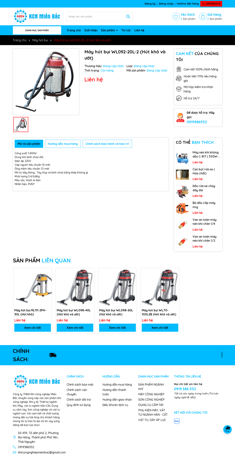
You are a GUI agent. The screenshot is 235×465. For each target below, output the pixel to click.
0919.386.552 (185, 389)
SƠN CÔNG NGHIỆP (151, 399)
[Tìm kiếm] (128, 16)
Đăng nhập (166, 3)
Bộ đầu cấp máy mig (204, 205)
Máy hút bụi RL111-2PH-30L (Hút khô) (30, 312)
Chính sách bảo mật (80, 384)
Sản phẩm (108, 30)
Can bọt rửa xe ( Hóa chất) (204, 171)
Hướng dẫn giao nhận (117, 399)
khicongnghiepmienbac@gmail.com (42, 452)
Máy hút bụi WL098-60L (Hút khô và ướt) (116, 312)
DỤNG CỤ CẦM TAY (151, 405)
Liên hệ (139, 30)
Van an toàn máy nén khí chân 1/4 (204, 222)
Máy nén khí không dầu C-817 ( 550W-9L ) (206, 155)
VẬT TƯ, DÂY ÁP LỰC (152, 420)
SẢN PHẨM (42, 260)
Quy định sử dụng (79, 405)
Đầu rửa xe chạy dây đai (204, 188)
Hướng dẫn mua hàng (117, 384)
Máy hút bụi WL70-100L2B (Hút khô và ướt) (159, 312)
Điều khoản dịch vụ (115, 405)
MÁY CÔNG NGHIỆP (151, 394)
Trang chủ (74, 30)
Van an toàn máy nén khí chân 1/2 (204, 238)
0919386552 (211, 3)
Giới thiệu (90, 30)
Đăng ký (150, 3)
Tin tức (126, 30)
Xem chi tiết (32, 327)
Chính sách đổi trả (79, 399)
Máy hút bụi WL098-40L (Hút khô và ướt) (74, 312)
